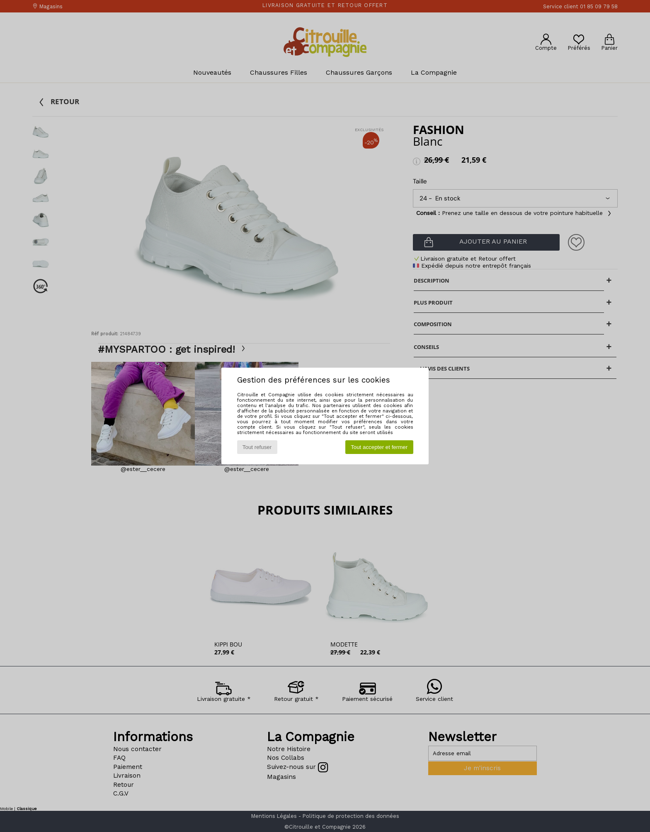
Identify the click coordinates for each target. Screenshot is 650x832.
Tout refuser (257, 447)
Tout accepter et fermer (379, 447)
